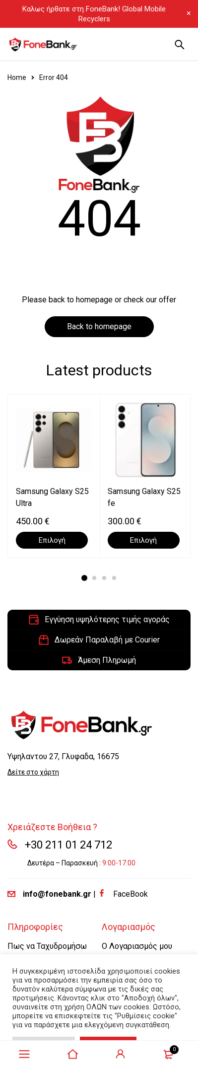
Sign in (121, 1054)
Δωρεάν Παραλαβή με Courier (107, 639)
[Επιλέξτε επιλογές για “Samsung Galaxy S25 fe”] (144, 540)
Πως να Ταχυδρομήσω (47, 946)
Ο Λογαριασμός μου (137, 946)
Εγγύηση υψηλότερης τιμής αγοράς (107, 619)
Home (16, 77)
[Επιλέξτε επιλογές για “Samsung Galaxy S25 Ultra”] (52, 540)
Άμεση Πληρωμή (107, 660)
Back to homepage (99, 326)
